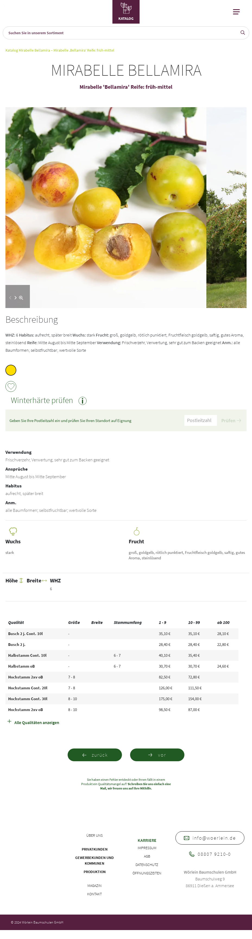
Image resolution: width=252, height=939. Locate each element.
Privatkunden (95, 849)
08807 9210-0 (210, 854)
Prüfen (231, 420)
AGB (147, 856)
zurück (95, 755)
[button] (16, 297)
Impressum (147, 847)
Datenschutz (147, 864)
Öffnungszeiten (147, 873)
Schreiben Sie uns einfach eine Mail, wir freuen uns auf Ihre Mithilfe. (135, 786)
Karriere (147, 840)
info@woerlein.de (210, 838)
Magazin (94, 885)
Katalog (11, 50)
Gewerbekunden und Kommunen (94, 860)
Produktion (95, 871)
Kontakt (94, 894)
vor (157, 755)
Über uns (94, 835)
